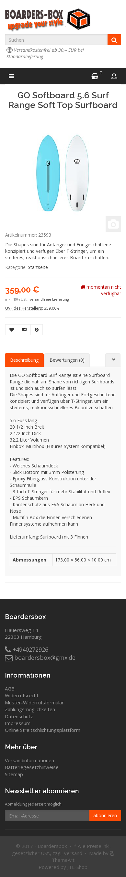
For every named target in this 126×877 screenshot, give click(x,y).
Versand (73, 853)
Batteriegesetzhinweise (32, 767)
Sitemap (14, 774)
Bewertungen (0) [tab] (67, 360)
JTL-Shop (77, 867)
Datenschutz (19, 716)
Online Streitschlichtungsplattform (42, 730)
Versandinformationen (29, 760)
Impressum (17, 723)
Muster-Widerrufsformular (34, 702)
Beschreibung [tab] (24, 360)
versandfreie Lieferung (49, 299)
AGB (10, 688)
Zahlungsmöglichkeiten (30, 709)
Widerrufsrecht (22, 695)
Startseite (38, 267)
